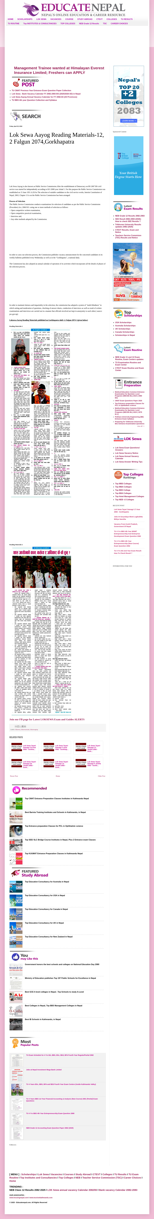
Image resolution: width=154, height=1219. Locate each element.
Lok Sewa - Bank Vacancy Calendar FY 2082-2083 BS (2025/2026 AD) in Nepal (46, 94)
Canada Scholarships (124, 332)
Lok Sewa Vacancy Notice (126, 453)
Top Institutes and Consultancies (38, 1177)
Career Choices (132, 1177)
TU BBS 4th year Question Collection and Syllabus (34, 100)
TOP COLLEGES (68, 24)
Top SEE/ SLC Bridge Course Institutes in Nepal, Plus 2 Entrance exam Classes (60, 840)
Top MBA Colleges (123, 487)
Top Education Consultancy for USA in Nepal (45, 895)
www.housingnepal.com (19, 1198)
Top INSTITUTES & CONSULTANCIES (40, 24)
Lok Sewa (43, 1174)
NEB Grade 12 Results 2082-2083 (130, 216)
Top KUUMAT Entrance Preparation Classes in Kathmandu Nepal (54, 854)
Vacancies (56, 1174)
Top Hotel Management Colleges (129, 496)
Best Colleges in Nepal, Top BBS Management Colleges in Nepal (53, 1006)
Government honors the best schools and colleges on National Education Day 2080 (62, 964)
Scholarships (28, 1174)
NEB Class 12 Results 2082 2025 (27, 1190)
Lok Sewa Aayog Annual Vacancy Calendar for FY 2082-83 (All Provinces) (44, 97)
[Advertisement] (77, 45)
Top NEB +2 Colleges (124, 500)
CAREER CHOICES (119, 24)
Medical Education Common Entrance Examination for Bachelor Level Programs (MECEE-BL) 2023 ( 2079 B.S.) (129, 411)
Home (58, 776)
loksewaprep (34, 729)
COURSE (69, 19)
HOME (10, 19)
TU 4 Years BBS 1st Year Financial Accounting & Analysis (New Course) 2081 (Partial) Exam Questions (62, 1100)
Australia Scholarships (125, 326)
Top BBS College (122, 490)
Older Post (101, 776)
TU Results (120, 1174)
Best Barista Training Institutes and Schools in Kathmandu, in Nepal (55, 812)
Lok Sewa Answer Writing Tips (128, 462)
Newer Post (14, 776)
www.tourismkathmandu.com (41, 1198)
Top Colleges (66, 1177)
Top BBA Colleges (123, 493)
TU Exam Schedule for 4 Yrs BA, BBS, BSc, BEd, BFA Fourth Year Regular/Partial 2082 (60, 1055)
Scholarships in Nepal (125, 335)
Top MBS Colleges (123, 484)
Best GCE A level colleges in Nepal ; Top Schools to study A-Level (54, 992)
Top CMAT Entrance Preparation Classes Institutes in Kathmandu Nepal (57, 799)
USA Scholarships (123, 322)
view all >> (141, 426)
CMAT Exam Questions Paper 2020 (128, 401)
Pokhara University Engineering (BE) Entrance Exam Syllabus (129, 418)
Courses (69, 1174)
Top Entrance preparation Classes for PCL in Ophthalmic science (54, 826)
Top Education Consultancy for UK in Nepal (44, 923)
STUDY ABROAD (84, 19)
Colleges (107, 1174)
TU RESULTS (126, 19)
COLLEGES (112, 19)
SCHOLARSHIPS (24, 19)
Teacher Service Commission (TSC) (102, 1177)
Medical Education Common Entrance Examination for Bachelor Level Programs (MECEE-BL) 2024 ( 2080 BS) (129, 395)
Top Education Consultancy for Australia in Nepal (47, 882)
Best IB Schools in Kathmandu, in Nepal (43, 1019)
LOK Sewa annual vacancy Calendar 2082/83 (72, 1190)
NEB (77, 1177)
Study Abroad (83, 1174)
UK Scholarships (122, 329)
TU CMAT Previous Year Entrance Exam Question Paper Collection (41, 91)
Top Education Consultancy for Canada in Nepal (46, 909)
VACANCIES (55, 19)
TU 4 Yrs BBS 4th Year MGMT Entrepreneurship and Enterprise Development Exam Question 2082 (127, 533)
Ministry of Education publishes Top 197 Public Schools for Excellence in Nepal (60, 978)
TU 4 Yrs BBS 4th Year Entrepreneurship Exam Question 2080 (50, 1113)
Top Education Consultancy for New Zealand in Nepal (49, 937)
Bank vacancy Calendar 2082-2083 (118, 1190)
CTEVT (99, 19)
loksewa (17, 729)
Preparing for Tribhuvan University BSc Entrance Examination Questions (129, 423)
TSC (105, 24)
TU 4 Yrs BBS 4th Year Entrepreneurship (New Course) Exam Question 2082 (126, 543)
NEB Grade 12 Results (89, 24)
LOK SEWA (41, 19)
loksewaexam (25, 729)
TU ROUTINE (13, 24)
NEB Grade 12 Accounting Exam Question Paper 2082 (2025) (49, 1128)
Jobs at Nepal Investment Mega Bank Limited (43, 1070)
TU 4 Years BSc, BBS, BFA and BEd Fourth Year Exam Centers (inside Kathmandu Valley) (61, 1084)
